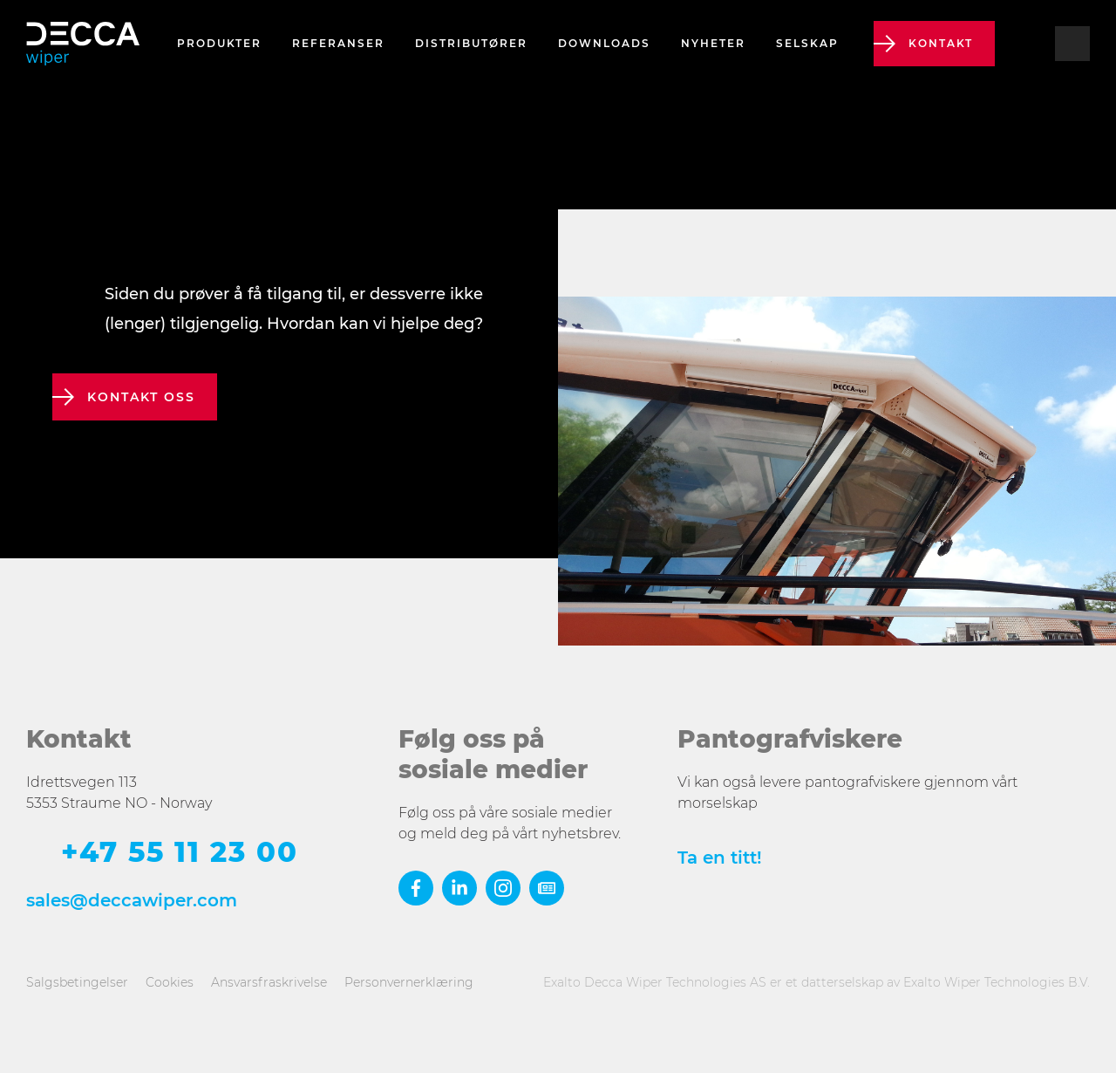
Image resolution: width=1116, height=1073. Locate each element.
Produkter (219, 43)
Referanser (338, 43)
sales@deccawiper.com (131, 900)
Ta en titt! (719, 857)
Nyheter (713, 43)
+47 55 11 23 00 (179, 852)
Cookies (170, 982)
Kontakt (940, 43)
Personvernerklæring (408, 982)
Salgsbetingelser (77, 982)
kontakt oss (141, 397)
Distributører (471, 43)
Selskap (807, 43)
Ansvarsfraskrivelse (269, 982)
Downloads (604, 43)
